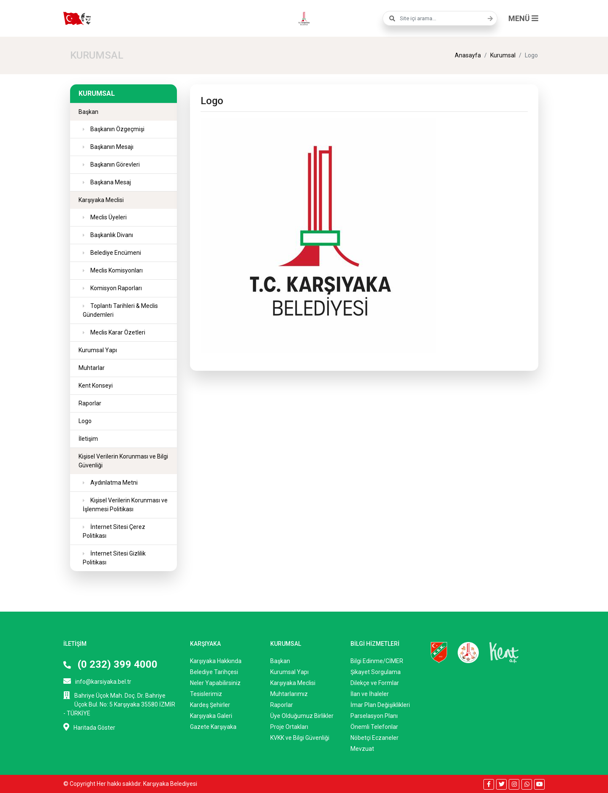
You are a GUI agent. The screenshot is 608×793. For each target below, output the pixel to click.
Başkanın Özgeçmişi (116, 129)
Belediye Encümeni (115, 252)
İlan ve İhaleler (369, 694)
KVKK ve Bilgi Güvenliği (299, 737)
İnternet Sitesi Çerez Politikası (114, 531)
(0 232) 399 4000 (110, 664)
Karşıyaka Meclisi (101, 200)
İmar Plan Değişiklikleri (380, 704)
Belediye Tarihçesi (214, 672)
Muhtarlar (92, 367)
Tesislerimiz (206, 694)
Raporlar (90, 403)
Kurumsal (503, 55)
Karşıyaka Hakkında (216, 661)
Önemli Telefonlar (374, 726)
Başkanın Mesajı (111, 146)
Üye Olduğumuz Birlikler (302, 715)
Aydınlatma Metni (113, 482)
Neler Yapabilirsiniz (215, 683)
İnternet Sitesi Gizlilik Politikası (114, 558)
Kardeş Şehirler (210, 704)
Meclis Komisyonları (116, 270)
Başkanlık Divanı (111, 235)
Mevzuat (362, 748)
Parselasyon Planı (374, 715)
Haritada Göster (89, 727)
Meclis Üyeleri (108, 217)
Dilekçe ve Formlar (374, 683)
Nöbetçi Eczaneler (374, 737)
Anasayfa (468, 55)
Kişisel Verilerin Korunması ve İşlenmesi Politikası (125, 504)
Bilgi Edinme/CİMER (376, 661)
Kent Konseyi (96, 385)
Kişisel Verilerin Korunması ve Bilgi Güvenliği (123, 461)
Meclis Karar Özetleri (117, 332)
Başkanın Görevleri (114, 164)
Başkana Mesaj (110, 182)
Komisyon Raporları (115, 288)
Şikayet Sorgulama (375, 672)
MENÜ (523, 18)
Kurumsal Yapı (98, 350)
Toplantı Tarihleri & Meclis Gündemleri (120, 310)
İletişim (88, 438)
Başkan (88, 111)
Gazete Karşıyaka (213, 726)
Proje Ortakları (289, 726)
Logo (85, 421)
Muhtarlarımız (289, 694)
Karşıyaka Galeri (211, 715)
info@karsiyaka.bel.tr (97, 681)
